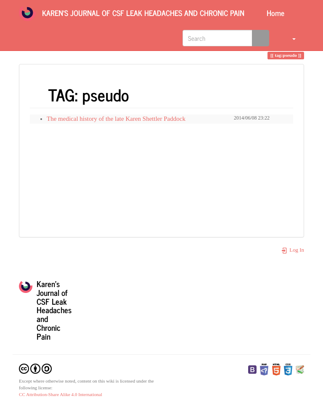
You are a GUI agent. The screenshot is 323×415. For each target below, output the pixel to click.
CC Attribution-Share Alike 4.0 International (60, 394)
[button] (288, 38)
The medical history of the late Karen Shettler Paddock (116, 118)
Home (274, 12)
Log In (292, 250)
